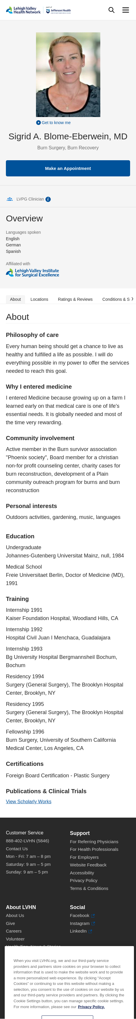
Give (10, 923)
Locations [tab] (39, 299)
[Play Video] (68, 122)
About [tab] (15, 299)
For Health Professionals (94, 849)
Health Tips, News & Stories (33, 946)
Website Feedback (88, 864)
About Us (15, 915)
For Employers (84, 857)
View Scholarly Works (28, 801)
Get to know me (56, 122)
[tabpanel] (68, 561)
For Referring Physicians (94, 841)
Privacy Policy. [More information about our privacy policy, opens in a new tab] (91, 1014)
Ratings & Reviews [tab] (75, 299)
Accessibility (82, 872)
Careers (14, 930)
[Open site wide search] (111, 10)
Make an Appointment (68, 168)
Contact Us (17, 848)
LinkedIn (81, 931)
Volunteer (15, 938)
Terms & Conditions (89, 888)
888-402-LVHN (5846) (27, 840)
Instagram (82, 923)
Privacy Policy (83, 880)
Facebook (82, 915)
